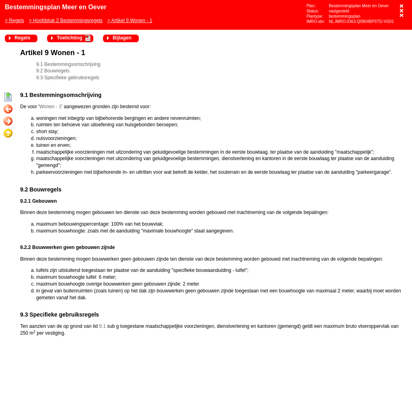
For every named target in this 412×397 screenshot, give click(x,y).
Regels (16, 20)
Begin (8, 97)
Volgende (8, 121)
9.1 (102, 326)
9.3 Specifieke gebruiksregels (67, 77)
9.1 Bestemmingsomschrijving (68, 64)
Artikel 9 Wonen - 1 (131, 20)
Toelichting (69, 38)
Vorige (8, 109)
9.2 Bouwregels (53, 71)
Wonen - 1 (50, 106)
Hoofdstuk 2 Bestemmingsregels (68, 20)
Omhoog (8, 133)
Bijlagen (122, 38)
